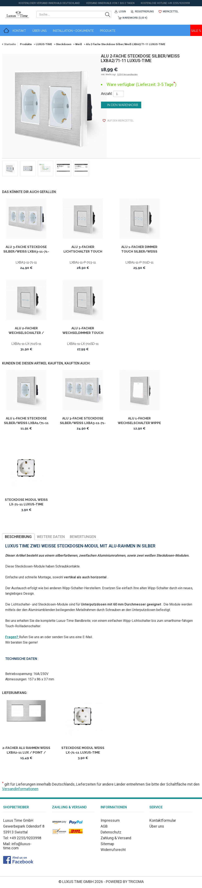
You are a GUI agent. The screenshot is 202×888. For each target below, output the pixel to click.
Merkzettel (170, 11)
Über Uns (39, 30)
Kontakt (19, 30)
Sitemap (107, 844)
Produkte (107, 30)
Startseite (10, 44)
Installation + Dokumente (73, 30)
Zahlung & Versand (116, 838)
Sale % (196, 30)
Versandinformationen (20, 789)
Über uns (156, 826)
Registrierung (144, 11)
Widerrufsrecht (113, 850)
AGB (104, 826)
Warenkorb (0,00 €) (134, 17)
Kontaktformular (162, 820)
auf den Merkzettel (120, 120)
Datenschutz (111, 832)
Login (122, 11)
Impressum (110, 820)
